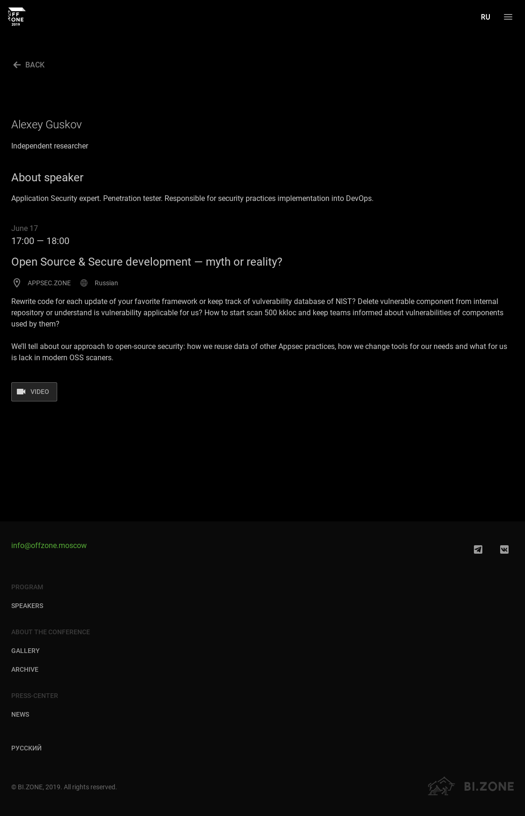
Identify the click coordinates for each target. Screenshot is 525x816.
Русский (26, 748)
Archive (24, 669)
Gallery (25, 650)
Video (39, 391)
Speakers (27, 605)
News (20, 715)
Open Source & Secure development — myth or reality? (146, 261)
